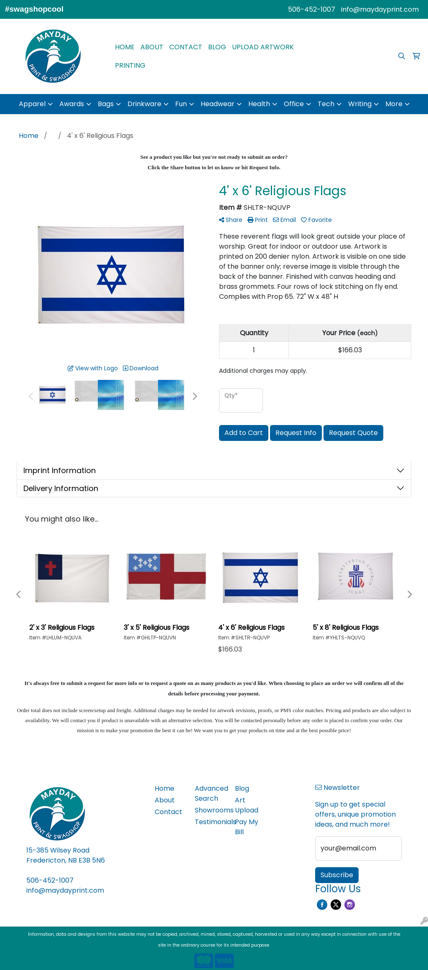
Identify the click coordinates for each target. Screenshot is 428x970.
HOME (125, 47)
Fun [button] (181, 104)
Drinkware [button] (144, 104)
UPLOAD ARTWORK (263, 47)
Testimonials (210, 822)
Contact (168, 812)
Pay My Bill (246, 827)
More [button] (394, 104)
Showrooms (210, 810)
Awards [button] (71, 104)
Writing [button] (360, 104)
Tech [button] (326, 104)
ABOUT (151, 47)
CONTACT (185, 47)
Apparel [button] (32, 104)
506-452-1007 (311, 9)
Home (164, 788)
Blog (242, 788)
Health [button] (259, 104)
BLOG (217, 47)
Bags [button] (106, 104)
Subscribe (337, 875)
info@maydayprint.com (380, 9)
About (165, 800)
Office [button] (294, 104)
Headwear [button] (217, 104)
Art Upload (246, 805)
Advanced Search (210, 793)
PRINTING (130, 65)
